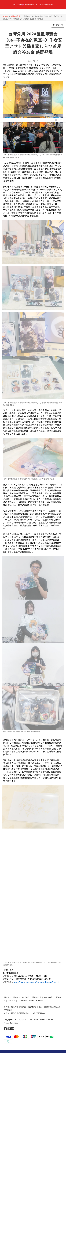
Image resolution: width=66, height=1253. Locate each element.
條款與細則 (48, 997)
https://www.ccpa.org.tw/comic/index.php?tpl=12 (36, 982)
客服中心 (39, 1000)
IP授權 (31, 1000)
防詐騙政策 (22, 1000)
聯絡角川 (16, 997)
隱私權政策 (36, 997)
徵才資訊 (26, 997)
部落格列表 (15, 16)
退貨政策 (11, 1000)
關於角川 (7, 997)
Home (5, 16)
